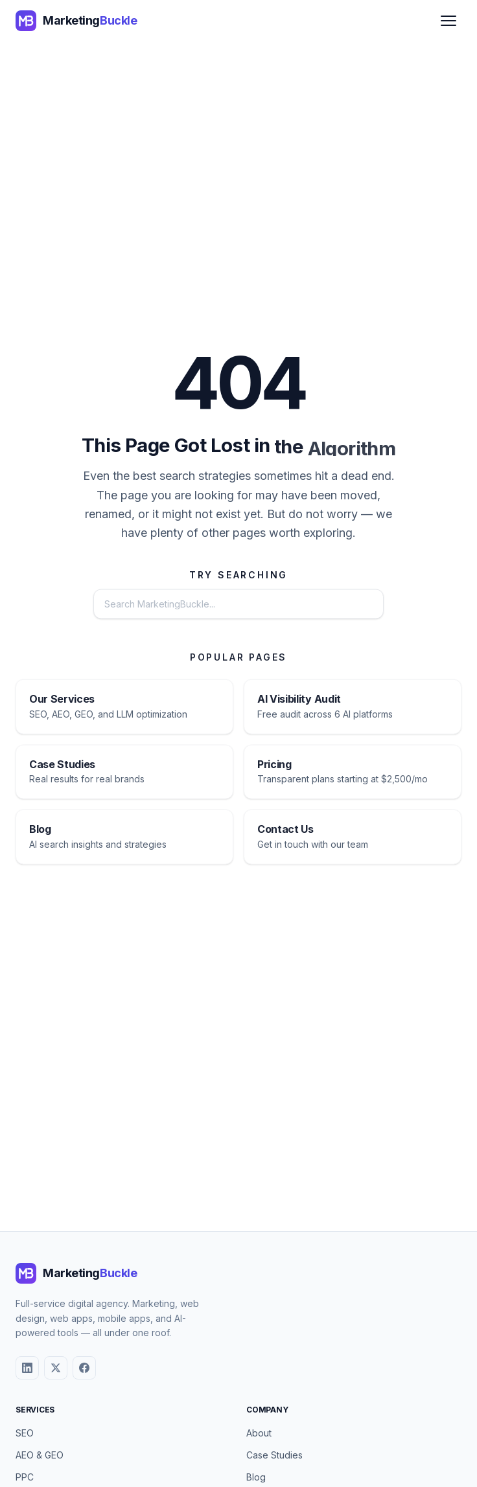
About (259, 1432)
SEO (25, 1432)
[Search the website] (201, 605)
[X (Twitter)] (55, 1367)
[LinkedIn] (27, 1367)
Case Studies (274, 1454)
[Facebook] (84, 1367)
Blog (256, 1476)
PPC (25, 1476)
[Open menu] (448, 21)
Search (345, 605)
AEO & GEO (40, 1454)
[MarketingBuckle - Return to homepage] (76, 20)
